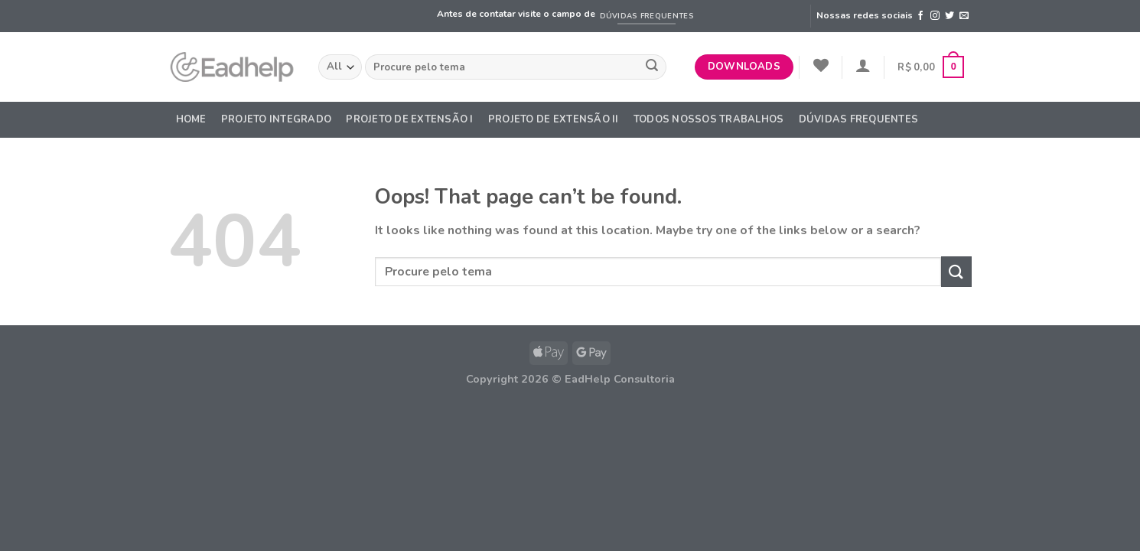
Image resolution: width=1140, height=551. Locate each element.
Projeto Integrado (276, 119)
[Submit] (652, 67)
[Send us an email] (964, 16)
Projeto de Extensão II (553, 119)
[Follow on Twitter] (949, 16)
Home (191, 119)
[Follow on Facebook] (920, 16)
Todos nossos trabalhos (709, 119)
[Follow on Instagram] (935, 16)
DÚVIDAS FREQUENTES (859, 119)
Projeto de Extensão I (409, 119)
